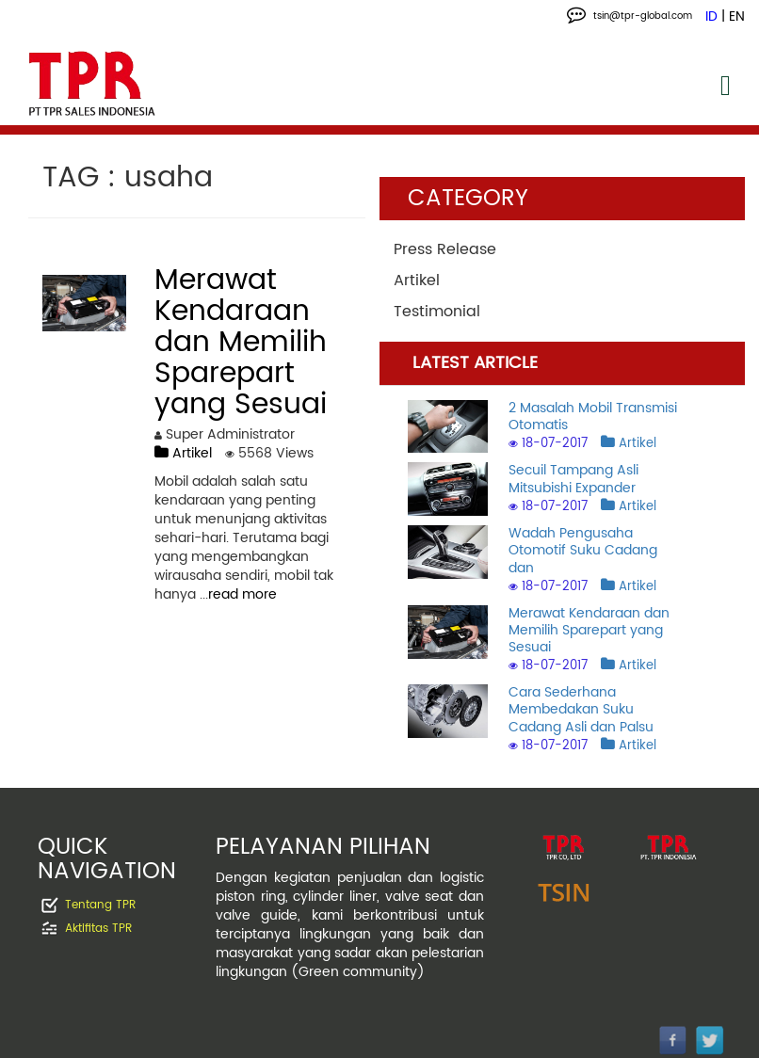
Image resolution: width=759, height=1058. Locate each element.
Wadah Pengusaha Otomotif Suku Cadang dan (583, 550)
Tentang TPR (100, 906)
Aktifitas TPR (98, 929)
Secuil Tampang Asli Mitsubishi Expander (573, 478)
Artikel (183, 453)
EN (737, 17)
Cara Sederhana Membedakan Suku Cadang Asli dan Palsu (581, 709)
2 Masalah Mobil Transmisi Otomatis (593, 416)
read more (242, 594)
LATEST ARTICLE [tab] (475, 363)
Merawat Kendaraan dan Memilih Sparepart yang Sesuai (589, 630)
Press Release (445, 249)
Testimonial (437, 311)
